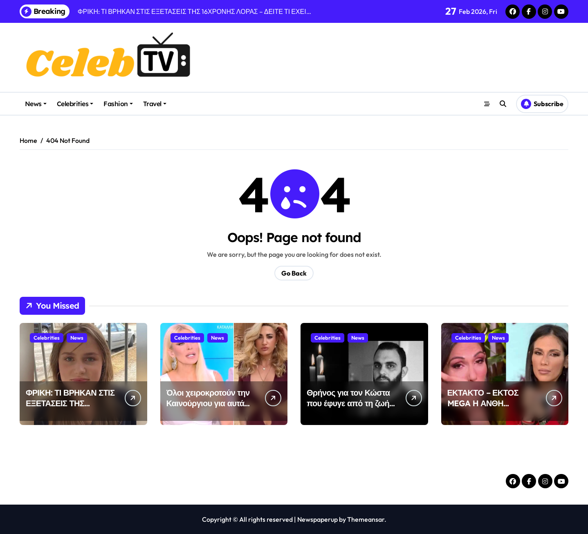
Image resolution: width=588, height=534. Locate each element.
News (36, 104)
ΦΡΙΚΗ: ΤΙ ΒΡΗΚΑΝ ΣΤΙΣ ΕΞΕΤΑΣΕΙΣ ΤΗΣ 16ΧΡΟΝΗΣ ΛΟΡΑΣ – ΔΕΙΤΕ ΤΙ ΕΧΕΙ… (70, 408)
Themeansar (365, 519)
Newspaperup (317, 519)
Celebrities (75, 104)
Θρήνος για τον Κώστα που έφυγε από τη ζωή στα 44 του (348, 403)
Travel (154, 104)
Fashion (118, 104)
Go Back (294, 273)
